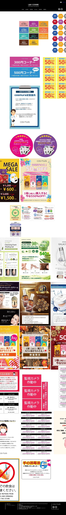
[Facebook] (59, 9)
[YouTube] (62, 9)
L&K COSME (33, 5)
